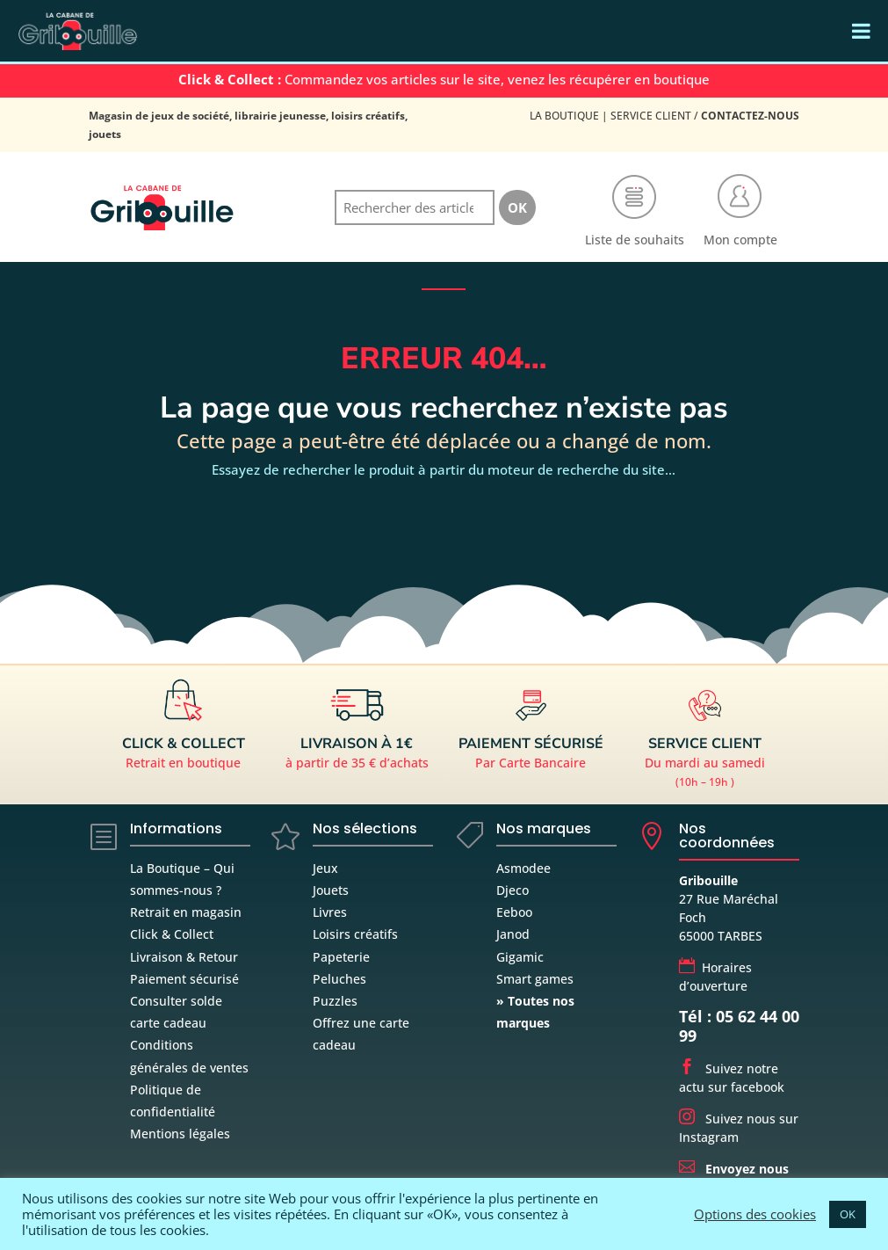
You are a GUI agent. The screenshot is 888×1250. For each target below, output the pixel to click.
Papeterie (341, 956)
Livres (330, 912)
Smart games (535, 978)
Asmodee (523, 868)
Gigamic (520, 956)
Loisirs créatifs (355, 934)
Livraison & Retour (184, 956)
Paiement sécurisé (184, 978)
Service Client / (704, 115)
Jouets (331, 890)
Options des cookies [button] (755, 1214)
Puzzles (335, 1000)
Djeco (512, 890)
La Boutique (564, 115)
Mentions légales (180, 1133)
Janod (513, 934)
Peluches (339, 978)
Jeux (325, 868)
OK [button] (848, 1214)
